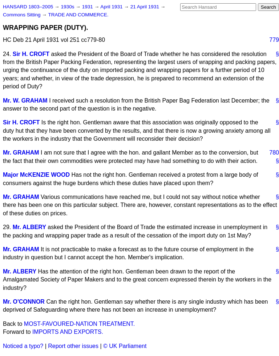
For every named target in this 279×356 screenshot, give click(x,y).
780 (274, 152)
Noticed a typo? (23, 346)
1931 (88, 6)
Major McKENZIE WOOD (36, 175)
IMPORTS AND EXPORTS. (67, 332)
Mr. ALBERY (29, 227)
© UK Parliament (124, 346)
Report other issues (73, 346)
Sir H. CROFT (31, 54)
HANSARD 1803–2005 (28, 6)
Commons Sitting (22, 14)
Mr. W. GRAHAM (25, 100)
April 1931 (112, 6)
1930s (68, 6)
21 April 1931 (145, 6)
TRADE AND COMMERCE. (78, 14)
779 (274, 40)
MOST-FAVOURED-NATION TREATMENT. (79, 324)
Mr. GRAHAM (21, 152)
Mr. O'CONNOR (24, 302)
